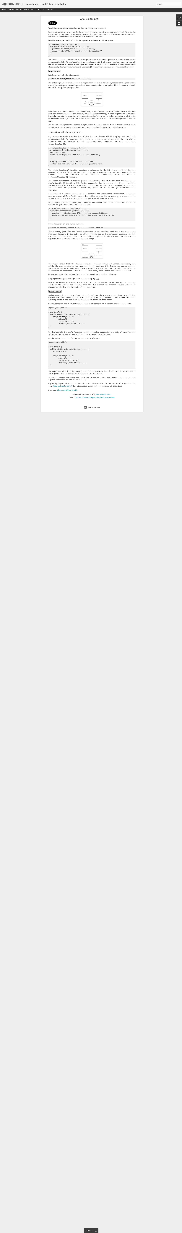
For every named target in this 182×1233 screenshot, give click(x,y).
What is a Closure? (89, 19)
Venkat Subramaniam (103, 393)
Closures (78, 396)
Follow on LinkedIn (56, 4)
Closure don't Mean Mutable (67, 388)
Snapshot (41, 9)
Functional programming (90, 396)
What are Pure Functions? (62, 384)
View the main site (35, 4)
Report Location (54, 69)
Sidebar (33, 9)
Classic (3, 9)
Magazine (19, 9)
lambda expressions (107, 396)
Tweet (50, 22)
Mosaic (26, 9)
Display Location (55, 289)
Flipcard (11, 9)
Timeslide (50, 9)
